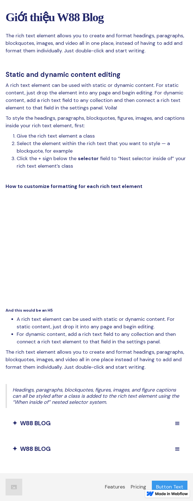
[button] (177, 423)
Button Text (169, 486)
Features (115, 486)
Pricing (138, 486)
